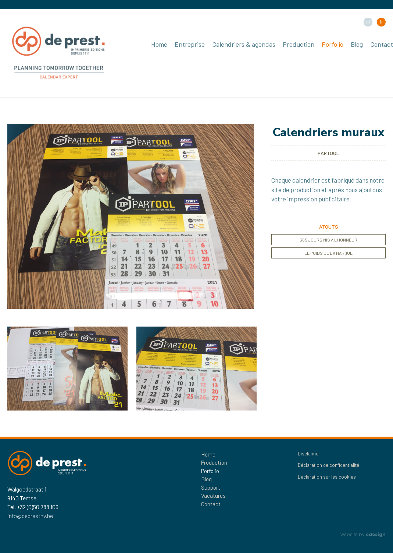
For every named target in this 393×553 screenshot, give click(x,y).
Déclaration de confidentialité (328, 465)
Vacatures (213, 495)
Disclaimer (309, 454)
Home (159, 44)
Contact (381, 44)
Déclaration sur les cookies (327, 477)
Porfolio (332, 44)
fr (381, 21)
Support (210, 487)
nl (368, 21)
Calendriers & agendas (243, 44)
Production (298, 44)
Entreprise (190, 44)
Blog (357, 44)
